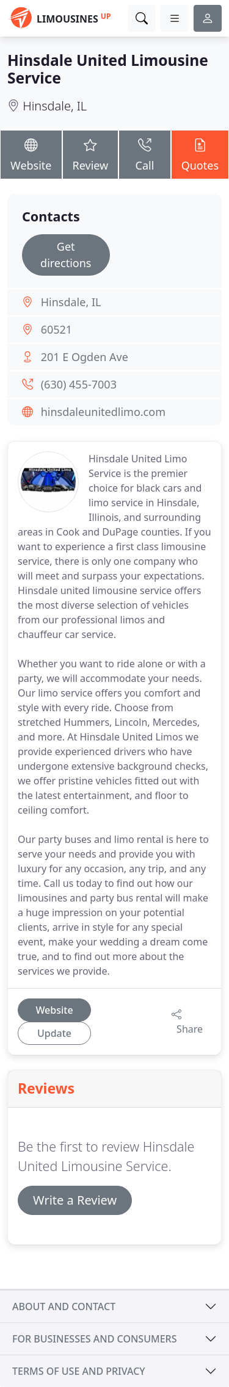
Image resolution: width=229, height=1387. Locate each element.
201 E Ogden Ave (84, 356)
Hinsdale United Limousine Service (107, 69)
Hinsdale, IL (55, 106)
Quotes (200, 154)
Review (91, 154)
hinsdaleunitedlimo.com (103, 411)
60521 (56, 329)
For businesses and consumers (94, 1339)
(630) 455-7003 (79, 384)
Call (144, 154)
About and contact (63, 1306)
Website (31, 154)
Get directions (65, 254)
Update (54, 1033)
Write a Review (75, 1200)
